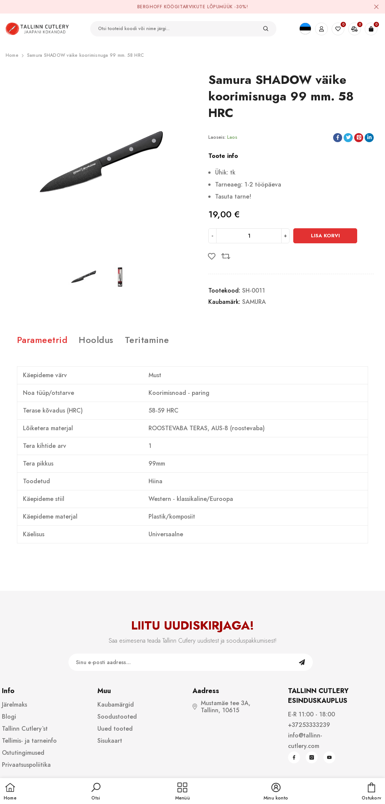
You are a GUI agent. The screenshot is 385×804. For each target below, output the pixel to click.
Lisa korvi (325, 235)
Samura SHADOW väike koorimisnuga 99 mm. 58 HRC (85, 55)
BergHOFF (149, 6)
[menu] (182, 792)
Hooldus (96, 339)
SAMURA (254, 301)
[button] (96, 792)
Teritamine (147, 339)
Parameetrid (42, 339)
